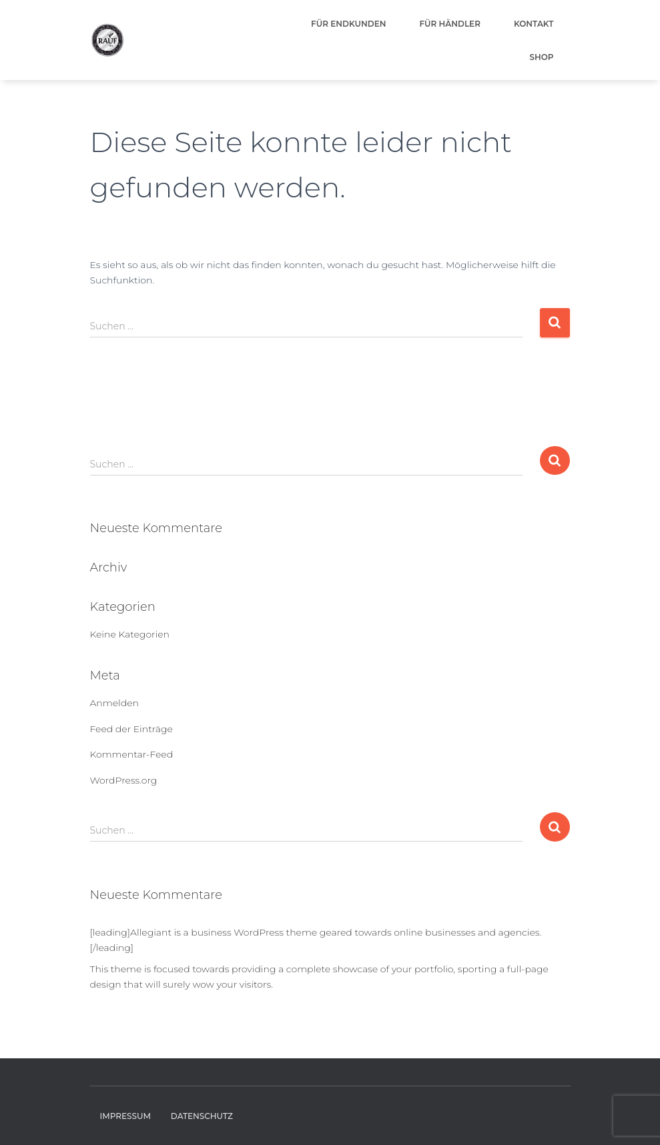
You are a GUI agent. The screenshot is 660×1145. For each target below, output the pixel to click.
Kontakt (534, 24)
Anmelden (114, 703)
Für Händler (449, 24)
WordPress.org (123, 780)
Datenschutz (202, 1116)
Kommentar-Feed (132, 754)
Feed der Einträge (131, 729)
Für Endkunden (348, 24)
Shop (541, 57)
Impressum (125, 1116)
